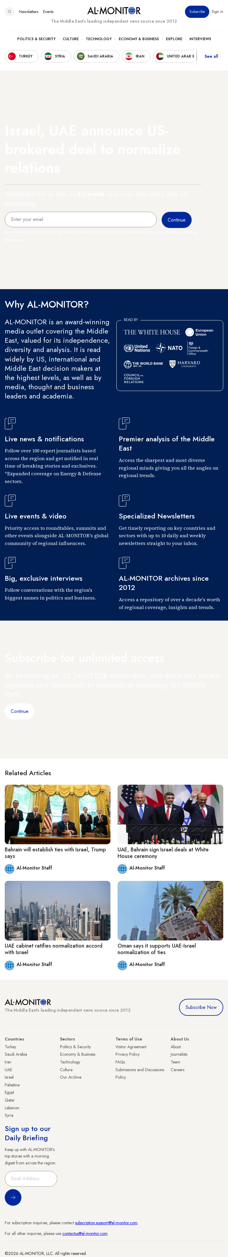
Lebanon (12, 1108)
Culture (71, 39)
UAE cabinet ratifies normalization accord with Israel (53, 949)
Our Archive (70, 1077)
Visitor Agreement (130, 1047)
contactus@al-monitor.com (84, 1233)
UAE (8, 1070)
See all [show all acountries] (211, 56)
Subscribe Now (201, 1007)
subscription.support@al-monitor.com (106, 1223)
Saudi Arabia (16, 1054)
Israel (9, 1077)
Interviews (200, 39)
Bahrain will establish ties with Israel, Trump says (55, 853)
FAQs (120, 1062)
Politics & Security (36, 39)
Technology (99, 39)
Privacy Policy (127, 1054)
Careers (177, 1070)
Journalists (179, 1054)
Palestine (12, 1085)
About (176, 1047)
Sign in (217, 11)
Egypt (9, 1092)
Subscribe (197, 11)
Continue (19, 711)
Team (175, 1062)
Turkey (10, 1047)
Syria (9, 1115)
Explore (174, 39)
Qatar (10, 1100)
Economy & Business (139, 39)
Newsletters (28, 12)
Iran (8, 1062)
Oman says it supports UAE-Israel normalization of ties (157, 949)
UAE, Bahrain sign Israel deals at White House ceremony (163, 853)
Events (48, 12)
